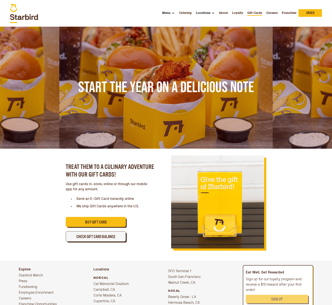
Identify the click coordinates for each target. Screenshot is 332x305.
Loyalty (237, 13)
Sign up (277, 300)
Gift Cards (254, 13)
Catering (185, 13)
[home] (24, 13)
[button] (168, 13)
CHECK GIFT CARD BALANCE (95, 237)
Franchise (289, 13)
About (223, 13)
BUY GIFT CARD (96, 223)
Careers (272, 13)
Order (310, 13)
